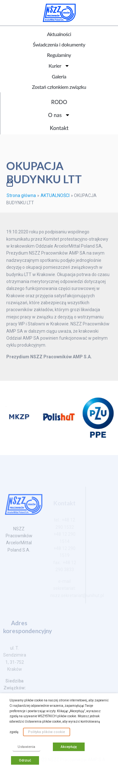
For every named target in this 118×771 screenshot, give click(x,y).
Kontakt (59, 128)
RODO (59, 102)
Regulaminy (59, 55)
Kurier (58, 65)
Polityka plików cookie (46, 732)
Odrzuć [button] (25, 760)
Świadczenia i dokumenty (59, 44)
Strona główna (21, 195)
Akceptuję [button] (69, 747)
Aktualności (59, 34)
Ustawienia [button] (26, 747)
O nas (59, 115)
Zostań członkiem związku (59, 87)
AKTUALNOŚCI (55, 195)
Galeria (59, 76)
